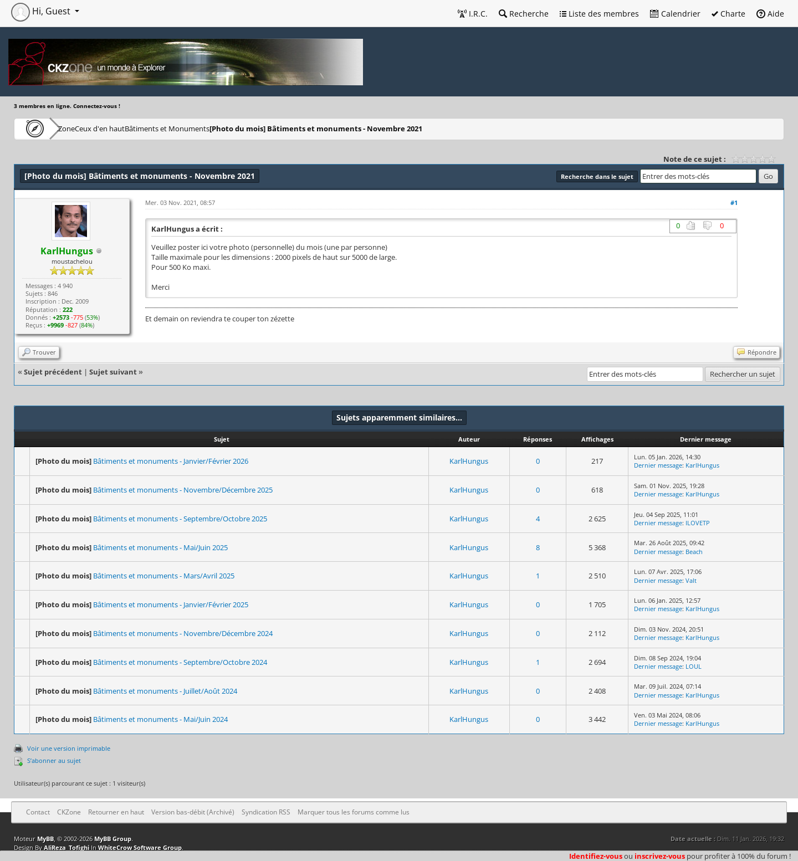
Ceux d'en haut (135, 128)
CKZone (78, 128)
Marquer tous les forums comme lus (354, 812)
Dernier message (658, 465)
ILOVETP (698, 523)
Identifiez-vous (595, 856)
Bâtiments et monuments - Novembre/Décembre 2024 (183, 633)
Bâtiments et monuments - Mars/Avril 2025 (163, 576)
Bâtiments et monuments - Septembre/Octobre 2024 (180, 662)
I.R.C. (473, 13)
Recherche (524, 13)
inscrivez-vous (660, 856)
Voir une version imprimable (68, 748)
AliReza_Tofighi (66, 847)
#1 (734, 202)
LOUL (694, 666)
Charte (728, 13)
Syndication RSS (266, 812)
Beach (694, 551)
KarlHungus (468, 461)
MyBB (45, 838)
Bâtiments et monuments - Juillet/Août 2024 (165, 691)
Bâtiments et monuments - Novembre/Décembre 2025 (183, 490)
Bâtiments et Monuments (219, 128)
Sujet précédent (53, 372)
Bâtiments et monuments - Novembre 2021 (374, 128)
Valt (691, 580)
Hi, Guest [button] (42, 11)
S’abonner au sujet (54, 760)
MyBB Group (112, 838)
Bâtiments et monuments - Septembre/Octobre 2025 (180, 519)
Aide (770, 13)
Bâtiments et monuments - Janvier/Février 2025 (170, 604)
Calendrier (675, 13)
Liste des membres (599, 13)
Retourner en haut (116, 812)
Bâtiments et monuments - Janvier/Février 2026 (170, 461)
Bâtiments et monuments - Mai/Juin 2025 (160, 547)
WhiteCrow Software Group (140, 847)
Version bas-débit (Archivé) (192, 812)
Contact (38, 812)
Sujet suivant (113, 372)
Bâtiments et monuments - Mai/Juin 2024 (160, 719)
